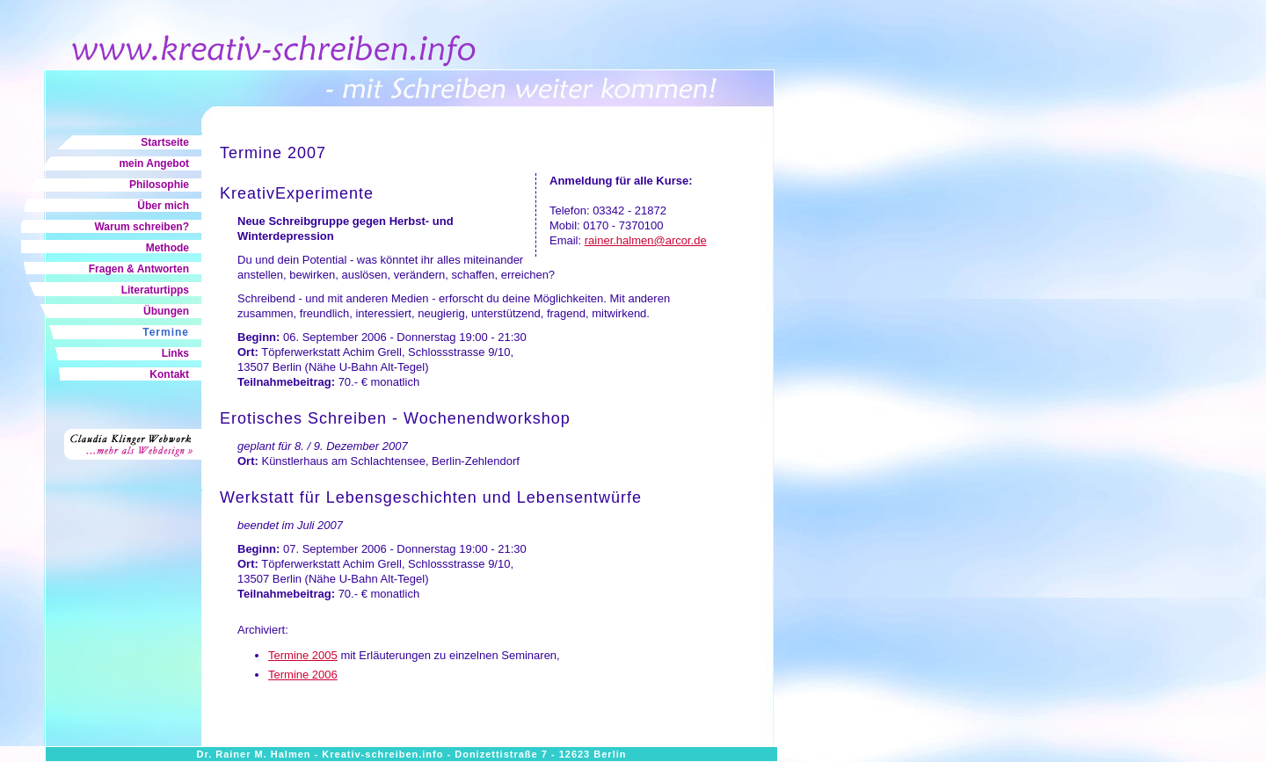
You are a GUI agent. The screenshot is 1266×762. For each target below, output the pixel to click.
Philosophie (159, 184)
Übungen (166, 311)
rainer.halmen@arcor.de (646, 240)
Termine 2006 (303, 674)
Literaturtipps (155, 290)
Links (175, 353)
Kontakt (169, 374)
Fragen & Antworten (139, 269)
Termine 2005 (303, 655)
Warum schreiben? (141, 227)
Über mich (163, 206)
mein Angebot (154, 163)
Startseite (165, 142)
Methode (167, 248)
